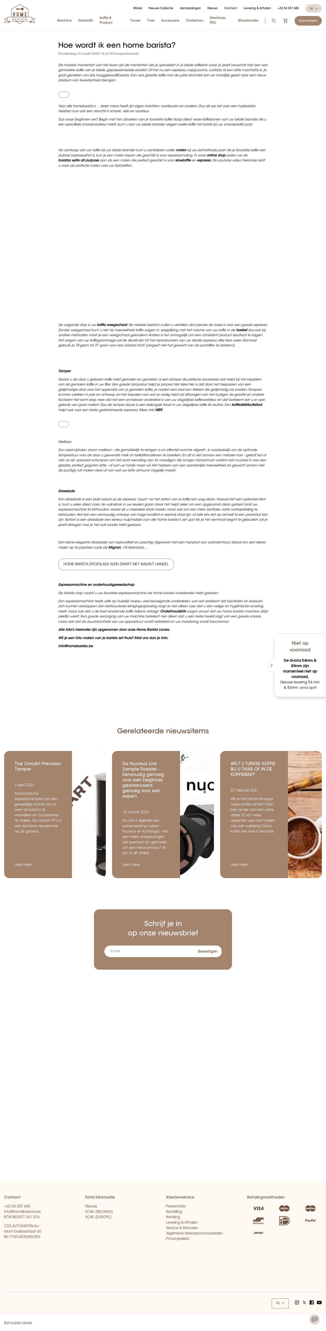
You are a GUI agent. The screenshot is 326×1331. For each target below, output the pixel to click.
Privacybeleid (177, 1239)
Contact (230, 8)
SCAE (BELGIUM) (99, 1212)
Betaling (173, 1217)
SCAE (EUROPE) (98, 1217)
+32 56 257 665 (288, 8)
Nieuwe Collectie (161, 8)
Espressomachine (72, 628)
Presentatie (175, 1206)
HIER (158, 432)
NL (314, 9)
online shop (216, 166)
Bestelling (174, 1212)
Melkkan (65, 469)
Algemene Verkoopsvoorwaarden (194, 1233)
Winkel (137, 8)
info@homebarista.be (22, 1212)
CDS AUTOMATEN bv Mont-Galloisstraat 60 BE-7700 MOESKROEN (22, 1231)
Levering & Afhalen (257, 8)
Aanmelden (308, 21)
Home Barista (147, 673)
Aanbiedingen (190, 8)
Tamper (64, 393)
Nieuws (212, 8)
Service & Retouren (182, 1228)
